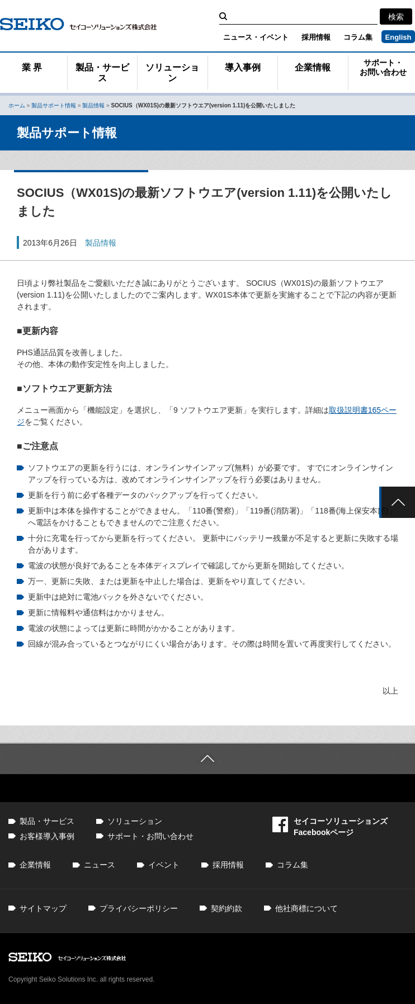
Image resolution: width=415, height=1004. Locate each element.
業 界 (32, 67)
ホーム (16, 105)
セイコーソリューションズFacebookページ (330, 826)
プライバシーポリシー (139, 908)
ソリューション (172, 73)
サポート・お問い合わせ (383, 67)
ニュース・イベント (256, 37)
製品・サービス (102, 73)
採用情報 (316, 37)
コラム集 (357, 37)
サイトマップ (43, 908)
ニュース (99, 864)
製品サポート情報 (53, 105)
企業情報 (313, 67)
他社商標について (306, 908)
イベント (164, 864)
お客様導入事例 (47, 836)
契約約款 (226, 908)
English (398, 37)
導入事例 (243, 67)
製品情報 (93, 105)
